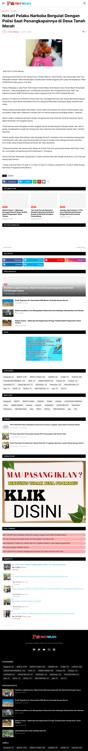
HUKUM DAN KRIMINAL (14, 381)
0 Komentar (15, 570)
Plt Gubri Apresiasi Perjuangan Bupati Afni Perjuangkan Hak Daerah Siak (38, 434)
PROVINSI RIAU (71, 385)
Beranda (5, 11)
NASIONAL (41, 385)
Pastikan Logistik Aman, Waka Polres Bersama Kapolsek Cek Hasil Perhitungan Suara (48, 690)
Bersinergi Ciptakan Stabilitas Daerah (16, 547)
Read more (23, 567)
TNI (63, 388)
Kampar (60, 381)
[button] (3, 3)
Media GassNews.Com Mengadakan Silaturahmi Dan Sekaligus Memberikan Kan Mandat (49, 310)
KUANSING (9, 385)
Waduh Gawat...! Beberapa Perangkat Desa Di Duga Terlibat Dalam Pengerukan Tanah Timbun (14, 213)
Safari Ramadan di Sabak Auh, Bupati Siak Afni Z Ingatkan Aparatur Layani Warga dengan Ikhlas (47, 443)
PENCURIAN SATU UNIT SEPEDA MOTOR (30, 731)
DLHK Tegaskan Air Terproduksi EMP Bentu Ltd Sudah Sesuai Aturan (41, 300)
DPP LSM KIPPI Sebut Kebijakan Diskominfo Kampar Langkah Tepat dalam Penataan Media (45, 425)
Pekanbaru (55, 385)
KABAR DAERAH (45, 381)
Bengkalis (9, 377)
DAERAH (52, 377)
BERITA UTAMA (37, 377)
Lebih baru (8, 247)
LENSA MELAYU (25, 385)
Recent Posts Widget (7, 625)
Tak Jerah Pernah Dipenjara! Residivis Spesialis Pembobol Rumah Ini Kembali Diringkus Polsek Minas (42, 213)
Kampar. (72, 381)
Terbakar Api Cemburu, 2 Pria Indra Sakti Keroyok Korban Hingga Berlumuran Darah (71, 212)
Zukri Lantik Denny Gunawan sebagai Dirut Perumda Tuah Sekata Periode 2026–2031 (33, 551)
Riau (6, 388)
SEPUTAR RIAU (42, 388)
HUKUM (13, 11)
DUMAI (65, 377)
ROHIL (16, 388)
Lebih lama (80, 247)
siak (55, 388)
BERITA (22, 377)
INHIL (31, 381)
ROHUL (27, 388)
